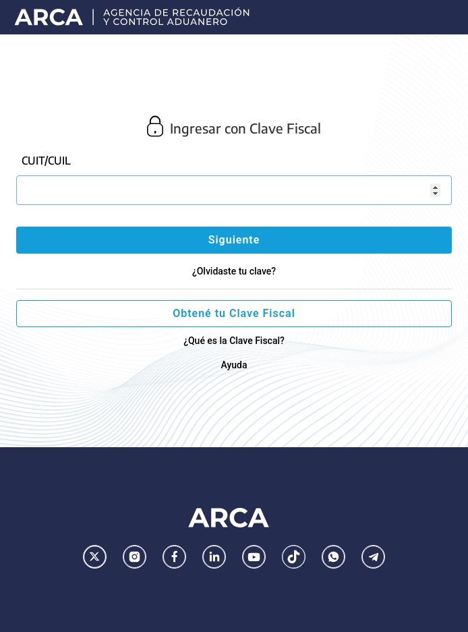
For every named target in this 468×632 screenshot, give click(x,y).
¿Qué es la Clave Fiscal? (234, 340)
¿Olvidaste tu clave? (234, 271)
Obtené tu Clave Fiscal (234, 313)
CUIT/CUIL (46, 160)
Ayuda (234, 365)
